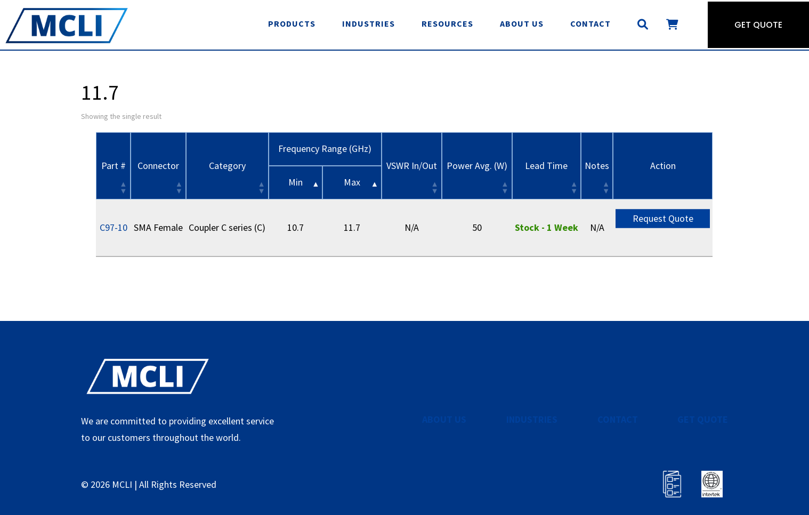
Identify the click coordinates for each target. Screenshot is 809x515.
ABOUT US (444, 419)
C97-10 (113, 227)
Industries (368, 23)
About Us (522, 23)
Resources (447, 23)
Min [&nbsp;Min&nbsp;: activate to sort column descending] (295, 182)
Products (291, 23)
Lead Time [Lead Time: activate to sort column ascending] (546, 165)
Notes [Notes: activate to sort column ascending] (597, 165)
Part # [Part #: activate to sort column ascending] (113, 165)
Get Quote (758, 25)
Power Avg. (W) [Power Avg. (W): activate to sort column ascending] (477, 165)
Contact (590, 23)
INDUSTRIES (531, 419)
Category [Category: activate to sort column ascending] (227, 165)
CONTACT (617, 419)
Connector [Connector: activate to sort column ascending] (158, 165)
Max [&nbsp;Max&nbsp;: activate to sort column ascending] (352, 182)
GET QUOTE (702, 419)
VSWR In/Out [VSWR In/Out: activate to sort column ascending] (411, 165)
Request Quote (663, 218)
